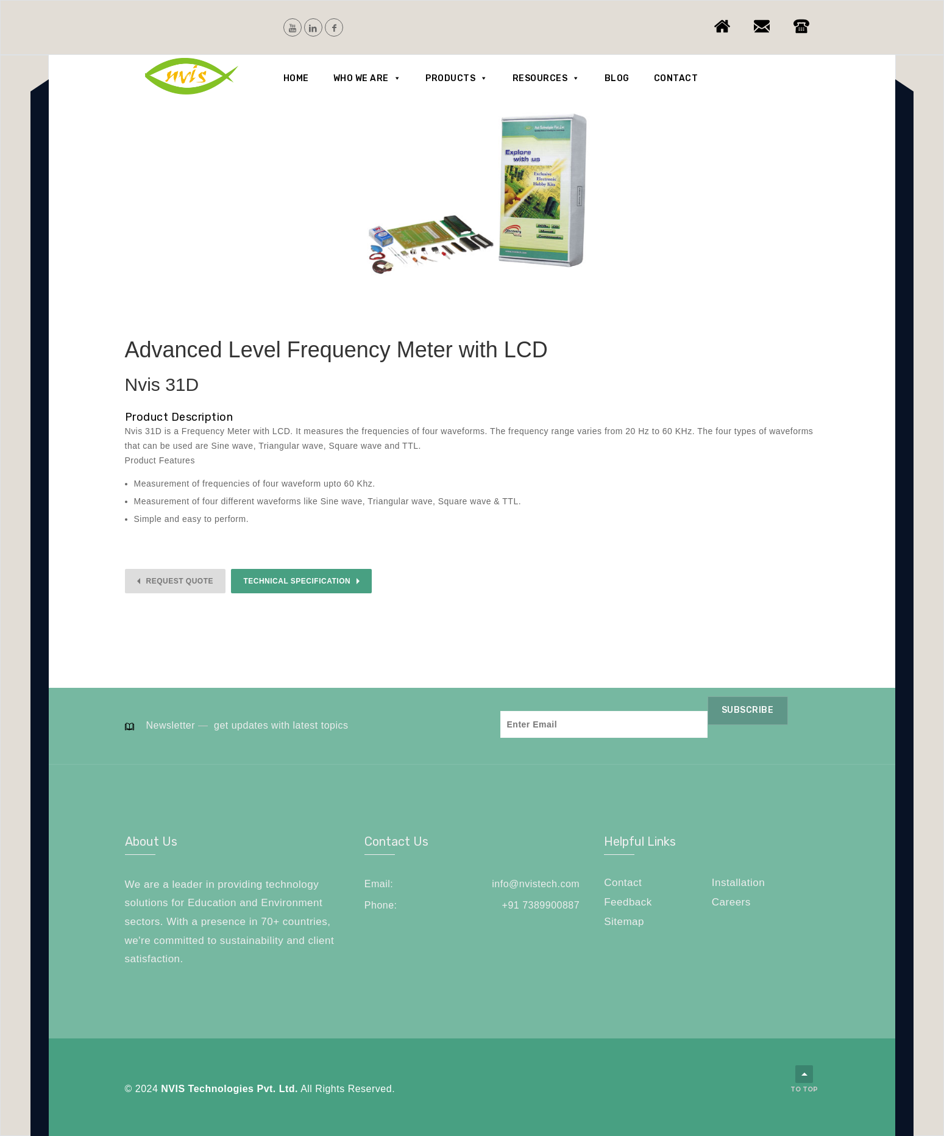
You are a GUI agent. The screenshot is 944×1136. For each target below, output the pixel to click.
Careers (731, 902)
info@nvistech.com (536, 884)
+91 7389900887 (541, 905)
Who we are (367, 78)
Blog (617, 78)
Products (456, 78)
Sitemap (624, 921)
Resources (546, 78)
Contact (676, 78)
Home (296, 78)
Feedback (628, 902)
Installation (738, 882)
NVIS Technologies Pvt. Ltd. (229, 1089)
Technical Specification (296, 581)
